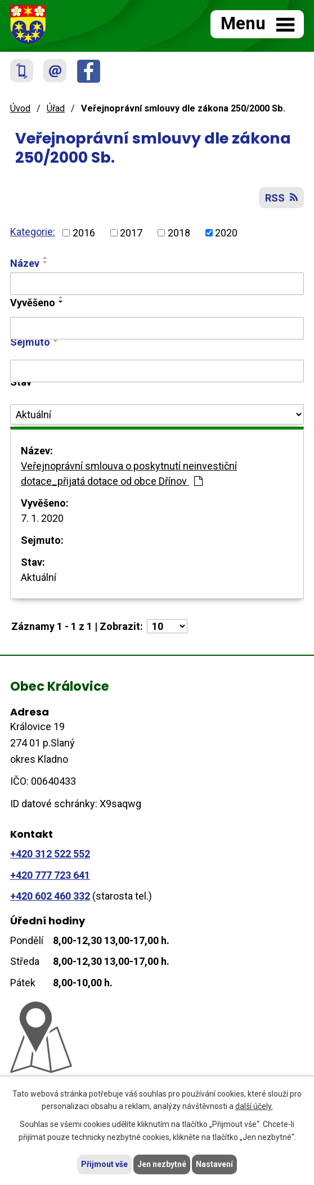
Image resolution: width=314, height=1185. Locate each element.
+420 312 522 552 (50, 854)
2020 (226, 233)
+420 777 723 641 (50, 875)
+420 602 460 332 (50, 896)
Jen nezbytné (161, 1164)
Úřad (56, 108)
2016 (84, 233)
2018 (179, 233)
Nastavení (214, 1164)
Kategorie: (32, 232)
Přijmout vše (104, 1164)
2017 (131, 233)
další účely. (254, 1106)
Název (24, 263)
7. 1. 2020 (42, 518)
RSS (281, 198)
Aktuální (38, 577)
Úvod (20, 108)
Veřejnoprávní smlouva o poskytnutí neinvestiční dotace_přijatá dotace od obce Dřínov (129, 473)
